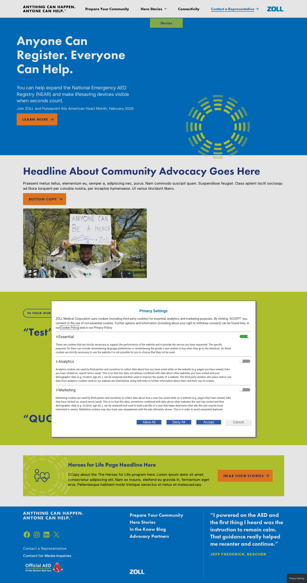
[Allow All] (149, 422)
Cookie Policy (69, 327)
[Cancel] (238, 422)
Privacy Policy (103, 327)
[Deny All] (179, 422)
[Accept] (209, 422)
